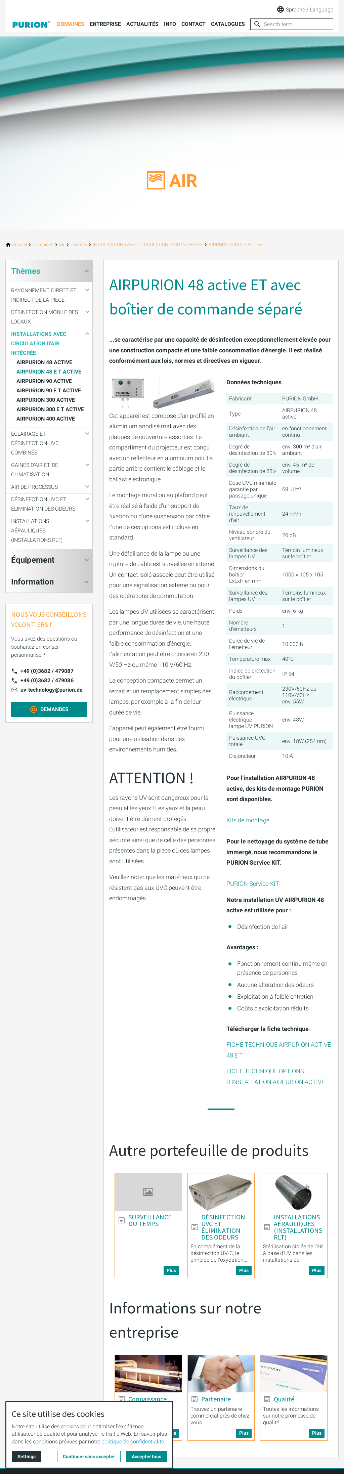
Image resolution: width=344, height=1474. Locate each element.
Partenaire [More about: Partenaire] (216, 1399)
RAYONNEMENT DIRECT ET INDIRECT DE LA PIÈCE (44, 295)
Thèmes (25, 271)
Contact (193, 24)
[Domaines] (43, 244)
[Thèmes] (79, 244)
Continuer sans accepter (89, 1456)
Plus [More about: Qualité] (316, 1433)
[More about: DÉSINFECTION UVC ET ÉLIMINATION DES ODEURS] (221, 1192)
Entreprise (105, 24)
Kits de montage (247, 820)
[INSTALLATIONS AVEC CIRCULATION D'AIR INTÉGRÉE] (148, 244)
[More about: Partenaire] (221, 1374)
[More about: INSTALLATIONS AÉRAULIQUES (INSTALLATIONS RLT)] (293, 1192)
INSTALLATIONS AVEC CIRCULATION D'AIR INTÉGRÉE (38, 343)
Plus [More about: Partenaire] (244, 1433)
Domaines (70, 24)
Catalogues (228, 24)
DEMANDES (54, 709)
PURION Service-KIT (252, 883)
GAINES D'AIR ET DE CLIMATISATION (34, 470)
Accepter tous (146, 1456)
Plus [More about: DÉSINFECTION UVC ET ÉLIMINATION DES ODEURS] (244, 1270)
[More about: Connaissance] (148, 1374)
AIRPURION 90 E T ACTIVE (48, 390)
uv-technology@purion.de (51, 690)
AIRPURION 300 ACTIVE (45, 400)
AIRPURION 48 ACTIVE (44, 362)
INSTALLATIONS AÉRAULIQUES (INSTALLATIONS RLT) (36, 530)
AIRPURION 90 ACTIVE (44, 381)
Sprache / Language (304, 9)
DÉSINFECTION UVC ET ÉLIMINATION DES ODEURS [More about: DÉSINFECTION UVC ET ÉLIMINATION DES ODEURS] (223, 1227)
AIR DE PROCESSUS (34, 487)
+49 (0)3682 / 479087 (47, 671)
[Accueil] (19, 244)
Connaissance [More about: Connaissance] (147, 1399)
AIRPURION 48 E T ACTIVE (48, 371)
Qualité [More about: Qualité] (284, 1399)
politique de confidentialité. (133, 1441)
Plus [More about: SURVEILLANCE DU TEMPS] (171, 1270)
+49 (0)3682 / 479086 (47, 680)
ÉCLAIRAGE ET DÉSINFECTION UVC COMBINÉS (35, 443)
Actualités (142, 24)
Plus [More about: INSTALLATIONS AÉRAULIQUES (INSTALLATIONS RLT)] (316, 1270)
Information (32, 582)
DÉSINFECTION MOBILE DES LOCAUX (44, 317)
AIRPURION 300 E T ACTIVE (50, 409)
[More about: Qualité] (293, 1374)
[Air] (62, 244)
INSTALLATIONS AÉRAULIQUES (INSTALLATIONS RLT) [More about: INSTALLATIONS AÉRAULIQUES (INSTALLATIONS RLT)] (298, 1227)
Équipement (32, 560)
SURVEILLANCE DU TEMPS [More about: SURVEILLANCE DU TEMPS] (150, 1220)
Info (170, 24)
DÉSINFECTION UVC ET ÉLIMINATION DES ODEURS (43, 504)
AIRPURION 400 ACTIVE (45, 419)
